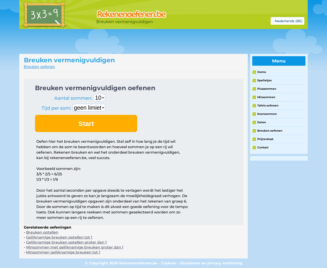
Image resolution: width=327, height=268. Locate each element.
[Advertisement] (132, 41)
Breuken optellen (42, 232)
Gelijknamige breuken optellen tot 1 (59, 237)
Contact (262, 147)
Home (261, 72)
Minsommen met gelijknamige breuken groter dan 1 (74, 247)
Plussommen (266, 88)
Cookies (168, 263)
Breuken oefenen (39, 67)
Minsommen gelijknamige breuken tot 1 (63, 252)
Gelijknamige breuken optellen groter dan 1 (66, 242)
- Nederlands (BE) (287, 21)
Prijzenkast (265, 139)
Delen (261, 122)
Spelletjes (264, 80)
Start (86, 123)
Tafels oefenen (267, 105)
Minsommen (266, 97)
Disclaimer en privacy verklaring (211, 263)
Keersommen (267, 114)
